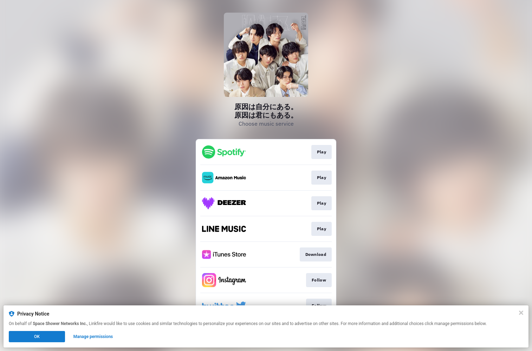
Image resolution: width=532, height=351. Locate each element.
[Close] (521, 312)
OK (37, 336)
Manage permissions (93, 336)
